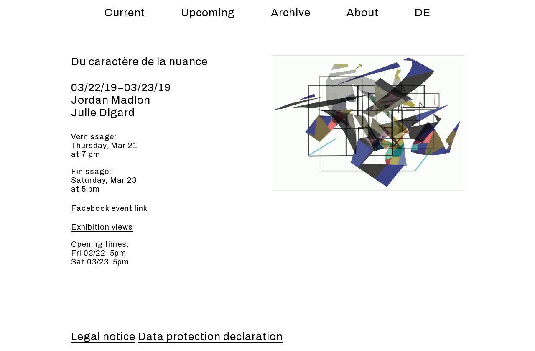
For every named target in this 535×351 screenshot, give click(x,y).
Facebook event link (109, 208)
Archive (291, 12)
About (362, 12)
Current (124, 12)
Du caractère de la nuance (139, 61)
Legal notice (103, 336)
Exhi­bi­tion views (102, 227)
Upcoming (208, 12)
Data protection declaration (210, 336)
